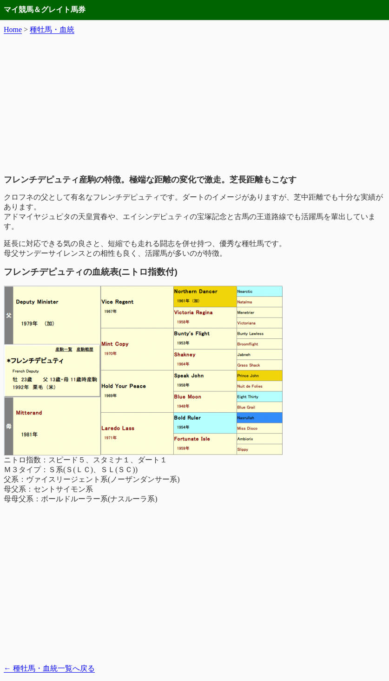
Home (13, 29)
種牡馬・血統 (52, 29)
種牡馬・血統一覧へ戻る (49, 668)
